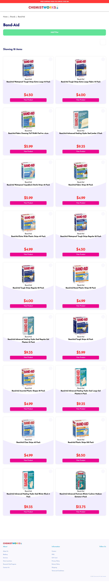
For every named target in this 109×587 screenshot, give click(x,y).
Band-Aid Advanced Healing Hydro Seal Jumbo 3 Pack (80, 134)
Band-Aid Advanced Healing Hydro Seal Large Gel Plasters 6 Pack (81, 396)
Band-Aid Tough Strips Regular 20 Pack (28, 290)
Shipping (54, 573)
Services (5, 563)
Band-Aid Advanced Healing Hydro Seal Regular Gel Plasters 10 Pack (28, 344)
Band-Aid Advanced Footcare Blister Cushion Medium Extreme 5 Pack (81, 500)
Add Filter (54, 32)
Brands (13, 17)
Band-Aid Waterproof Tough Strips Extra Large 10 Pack (28, 82)
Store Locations (7, 567)
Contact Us (6, 573)
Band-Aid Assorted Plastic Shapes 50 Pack (28, 395)
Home (5, 17)
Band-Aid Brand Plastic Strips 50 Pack (81, 290)
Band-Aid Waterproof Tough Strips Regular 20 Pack (80, 238)
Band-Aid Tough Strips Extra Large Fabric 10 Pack (80, 82)
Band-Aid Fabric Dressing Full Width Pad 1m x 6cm (28, 134)
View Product (28, 100)
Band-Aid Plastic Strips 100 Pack (81, 447)
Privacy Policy (56, 567)
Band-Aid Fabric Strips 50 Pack (81, 186)
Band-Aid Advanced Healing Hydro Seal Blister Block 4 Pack (28, 500)
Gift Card (54, 563)
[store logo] (44, 7)
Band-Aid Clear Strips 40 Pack (28, 447)
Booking (5, 560)
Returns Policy (56, 570)
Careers (54, 557)
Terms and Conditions (58, 576)
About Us (5, 557)
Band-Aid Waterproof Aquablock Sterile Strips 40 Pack (28, 186)
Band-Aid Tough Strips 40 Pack (80, 343)
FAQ (53, 560)
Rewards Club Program (9, 570)
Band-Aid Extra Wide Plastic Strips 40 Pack (28, 238)
